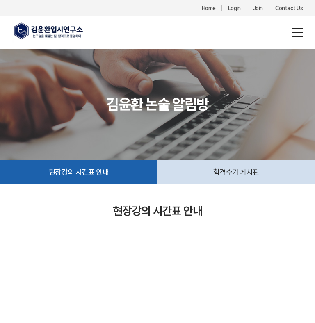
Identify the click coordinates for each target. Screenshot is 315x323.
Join (258, 8)
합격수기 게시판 (236, 172)
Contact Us (289, 8)
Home (209, 8)
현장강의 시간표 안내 (79, 172)
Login (234, 8)
